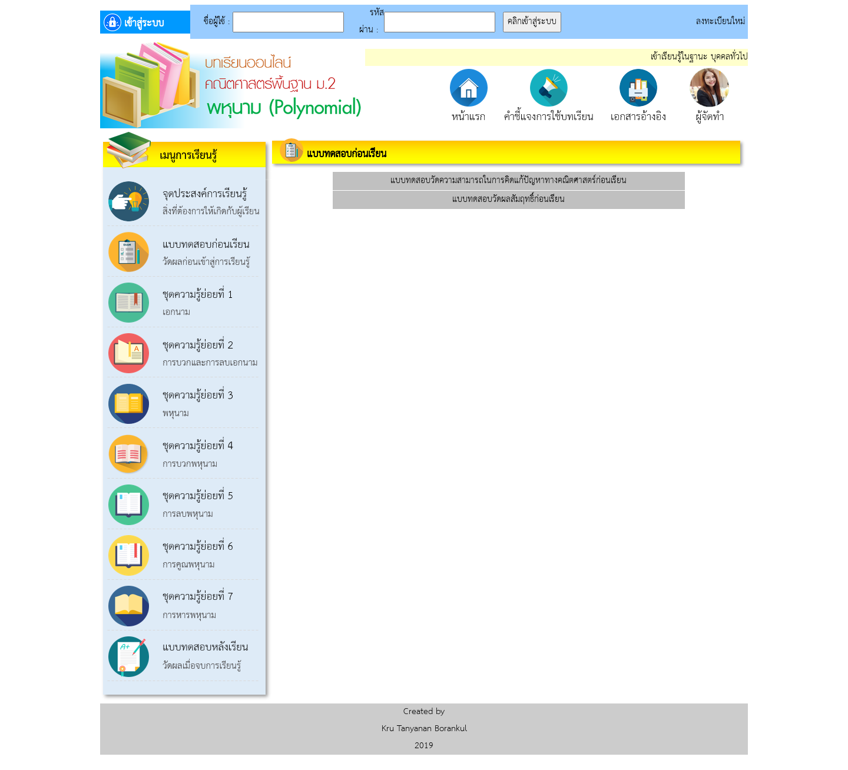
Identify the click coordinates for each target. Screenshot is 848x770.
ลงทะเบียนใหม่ (722, 22)
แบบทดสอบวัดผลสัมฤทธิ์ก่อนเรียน (508, 199)
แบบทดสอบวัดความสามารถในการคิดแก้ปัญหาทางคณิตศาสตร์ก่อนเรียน (508, 180)
